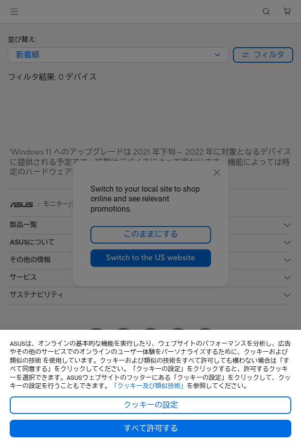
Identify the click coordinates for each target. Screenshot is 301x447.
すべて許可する (151, 428)
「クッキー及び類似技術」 (149, 386)
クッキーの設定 (151, 405)
